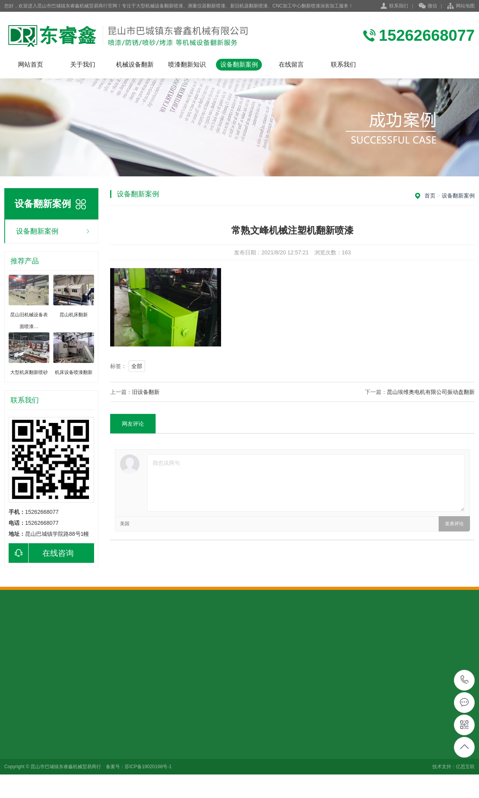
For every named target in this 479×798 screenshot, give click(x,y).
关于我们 (82, 64)
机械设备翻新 (135, 64)
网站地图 (465, 6)
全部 (136, 366)
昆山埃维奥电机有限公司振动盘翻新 (431, 392)
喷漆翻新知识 (187, 64)
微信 (428, 6)
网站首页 (30, 64)
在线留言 (291, 64)
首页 (430, 195)
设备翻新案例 (239, 64)
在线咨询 (41, 553)
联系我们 (398, 6)
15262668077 (464, 680)
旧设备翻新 (146, 392)
